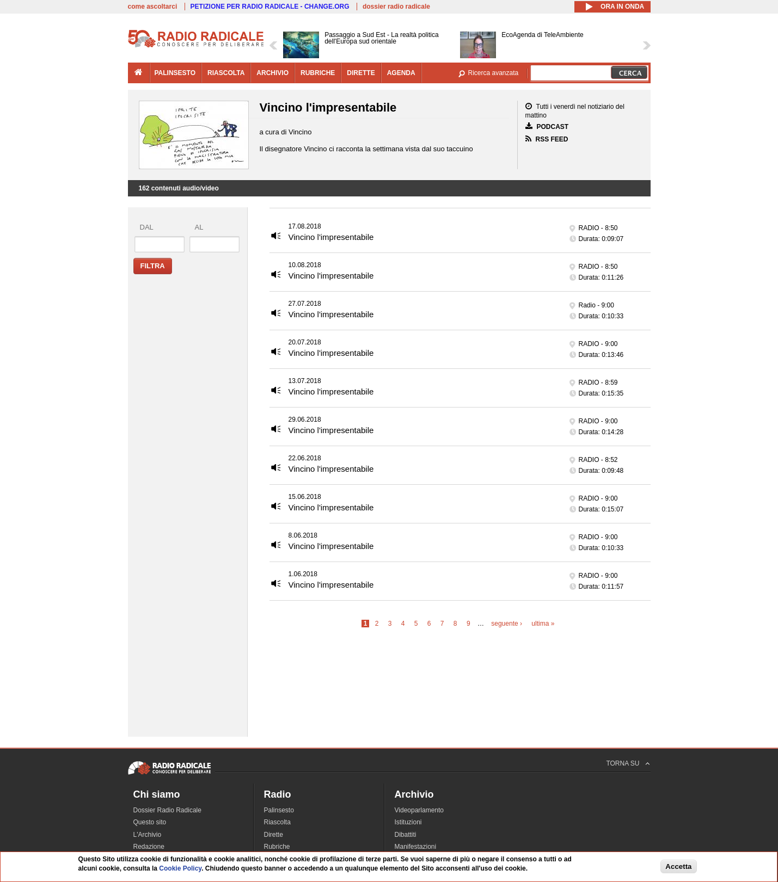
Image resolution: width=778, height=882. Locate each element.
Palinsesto (279, 810)
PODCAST (547, 126)
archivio (272, 73)
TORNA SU (622, 763)
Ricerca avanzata (493, 73)
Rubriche (277, 846)
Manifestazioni (416, 846)
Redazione (148, 846)
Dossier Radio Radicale (167, 810)
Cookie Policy (180, 869)
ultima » (542, 623)
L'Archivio (147, 834)
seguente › (506, 623)
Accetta (678, 866)
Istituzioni (408, 822)
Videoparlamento (419, 810)
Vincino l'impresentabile (331, 237)
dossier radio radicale (396, 6)
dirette (361, 73)
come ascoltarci (152, 6)
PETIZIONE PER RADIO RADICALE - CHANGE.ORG (270, 6)
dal (147, 227)
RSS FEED (546, 139)
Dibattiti (405, 834)
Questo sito (150, 822)
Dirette (273, 834)
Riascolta (277, 822)
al (199, 227)
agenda (401, 73)
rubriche (318, 73)
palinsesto (175, 73)
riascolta (225, 73)
